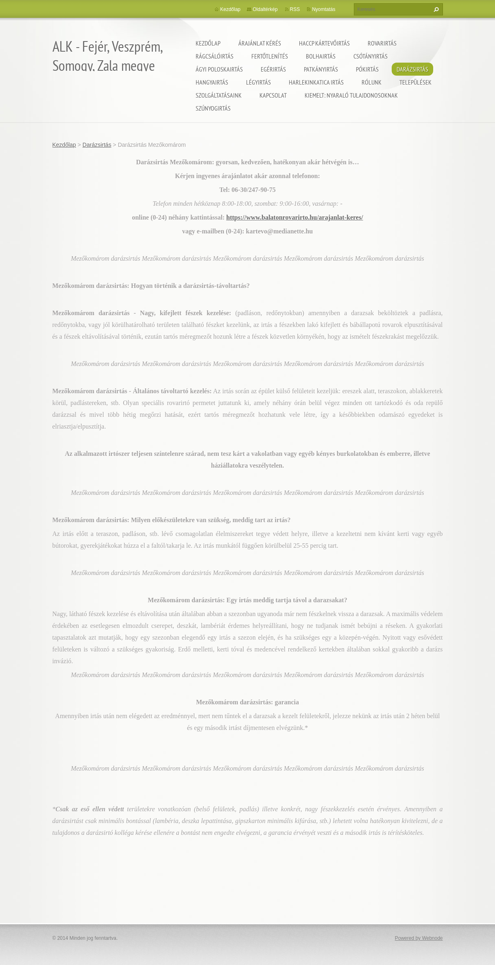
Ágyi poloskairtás (219, 69)
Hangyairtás (212, 82)
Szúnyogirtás (213, 108)
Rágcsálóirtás (214, 56)
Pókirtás (367, 69)
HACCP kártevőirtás (324, 43)
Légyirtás (258, 82)
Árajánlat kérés (259, 43)
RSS (295, 9)
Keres (435, 9)
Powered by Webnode (419, 938)
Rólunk (372, 82)
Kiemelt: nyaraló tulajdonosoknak (351, 95)
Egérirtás (273, 69)
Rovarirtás (382, 43)
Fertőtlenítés (269, 56)
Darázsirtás (412, 69)
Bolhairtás (321, 56)
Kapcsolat (273, 95)
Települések (415, 82)
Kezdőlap (208, 43)
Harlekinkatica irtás (316, 82)
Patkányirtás (321, 69)
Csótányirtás (370, 56)
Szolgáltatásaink (219, 95)
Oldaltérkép (265, 9)
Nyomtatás (323, 9)
